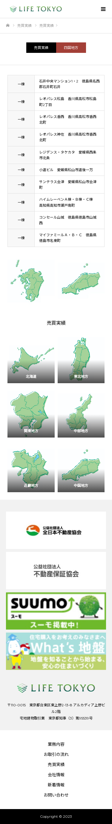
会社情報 (56, 774)
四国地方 (71, 47)
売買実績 (41, 47)
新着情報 (56, 785)
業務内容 (56, 744)
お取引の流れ (56, 754)
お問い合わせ (56, 795)
